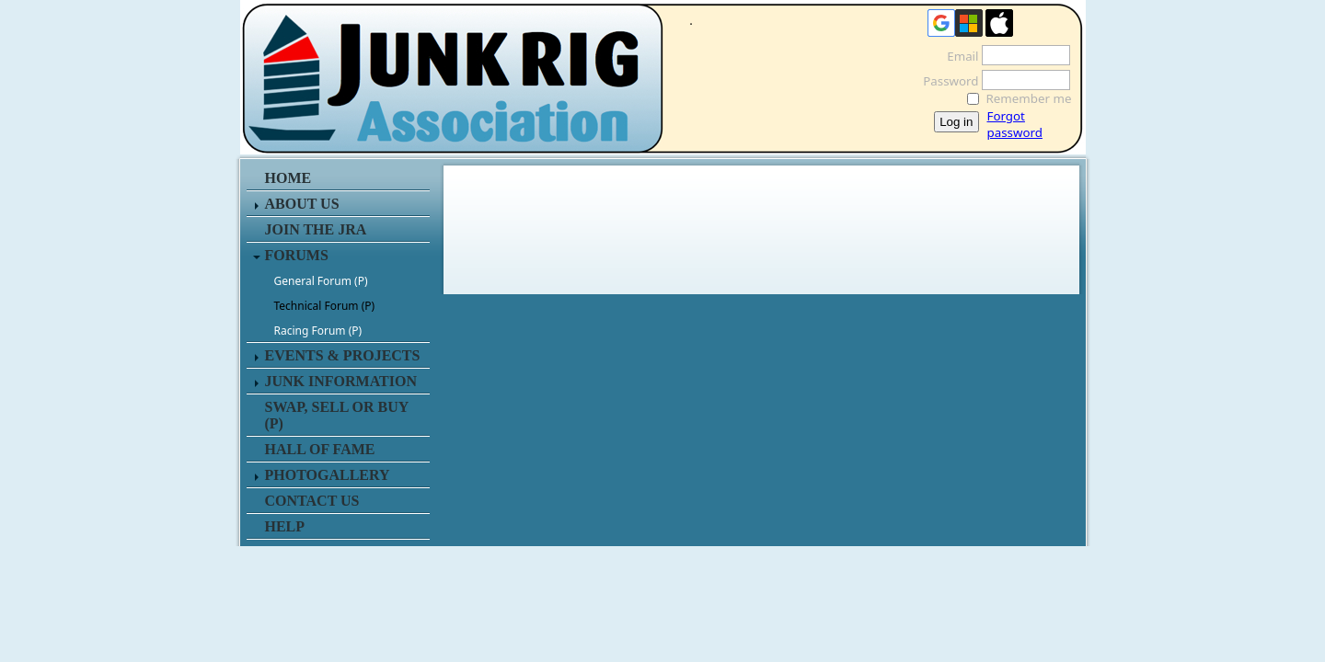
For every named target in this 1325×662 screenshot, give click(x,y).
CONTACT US (312, 500)
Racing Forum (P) (318, 330)
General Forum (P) (321, 281)
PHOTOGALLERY (327, 475)
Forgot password (1015, 124)
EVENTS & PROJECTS (343, 355)
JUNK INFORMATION (341, 381)
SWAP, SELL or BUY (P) (337, 415)
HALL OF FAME (320, 449)
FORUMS (296, 255)
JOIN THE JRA (316, 229)
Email (957, 56)
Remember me (1029, 98)
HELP (285, 526)
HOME (288, 178)
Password (945, 81)
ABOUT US (302, 203)
